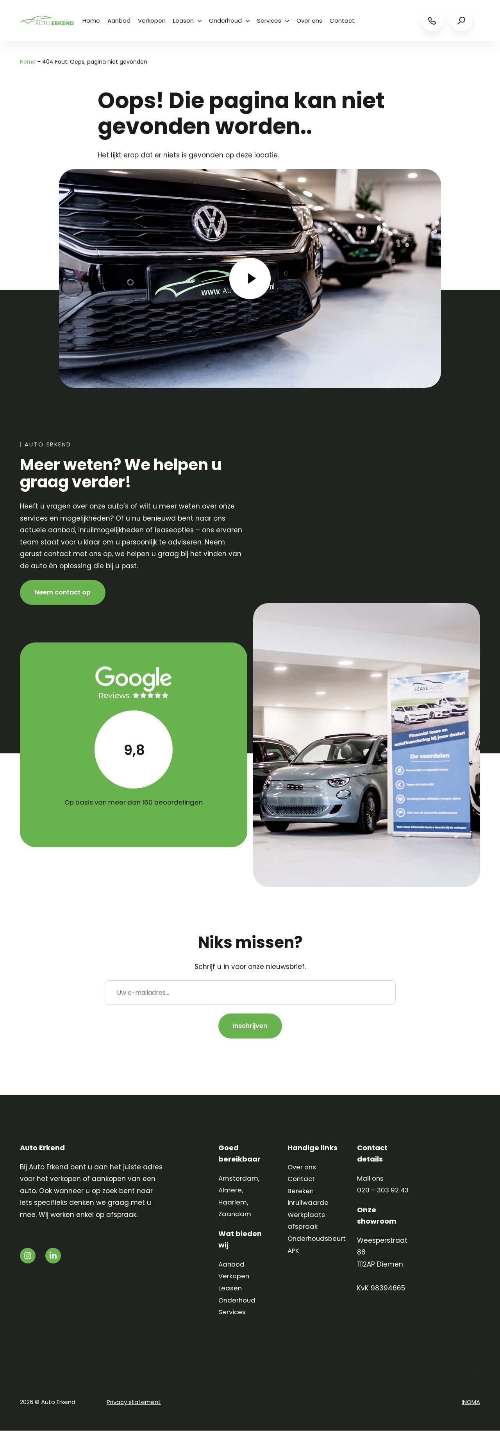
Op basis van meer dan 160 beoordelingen (133, 802)
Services (275, 20)
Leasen (188, 20)
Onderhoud (231, 20)
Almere (230, 1190)
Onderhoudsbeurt (318, 1239)
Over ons (312, 20)
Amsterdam (238, 1178)
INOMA (471, 1402)
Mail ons (370, 1178)
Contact (344, 20)
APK (294, 1251)
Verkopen (152, 20)
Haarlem (232, 1202)
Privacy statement (134, 1402)
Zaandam (235, 1214)
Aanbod (119, 20)
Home (91, 20)
